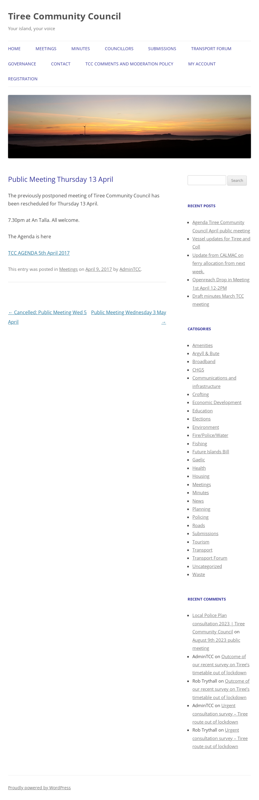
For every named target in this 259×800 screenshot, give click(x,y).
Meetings (46, 48)
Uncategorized (207, 566)
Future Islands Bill (210, 451)
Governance (22, 64)
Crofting (200, 394)
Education (202, 411)
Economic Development (216, 402)
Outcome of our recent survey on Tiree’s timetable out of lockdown (220, 664)
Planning (201, 509)
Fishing (199, 443)
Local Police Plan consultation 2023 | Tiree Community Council (218, 623)
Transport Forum (211, 48)
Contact (61, 64)
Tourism (200, 542)
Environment (205, 427)
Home (14, 48)
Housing (200, 476)
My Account (202, 64)
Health (199, 468)
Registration (23, 79)
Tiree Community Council (64, 16)
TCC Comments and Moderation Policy (129, 64)
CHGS (198, 370)
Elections (201, 419)
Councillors (119, 48)
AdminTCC (130, 269)
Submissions (162, 48)
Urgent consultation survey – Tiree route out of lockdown (220, 713)
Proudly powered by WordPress (39, 787)
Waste (198, 574)
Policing (200, 517)
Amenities (202, 345)
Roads (198, 525)
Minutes (80, 48)
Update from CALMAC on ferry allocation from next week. (218, 263)
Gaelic (198, 460)
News (198, 501)
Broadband (203, 361)
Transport (202, 550)
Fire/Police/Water (210, 435)
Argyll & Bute (205, 353)
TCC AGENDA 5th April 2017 (39, 253)
